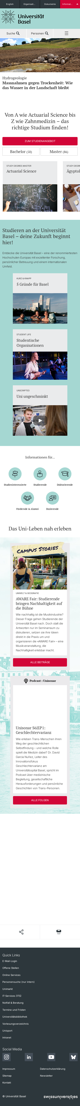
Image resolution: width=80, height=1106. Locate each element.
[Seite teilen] (21, 932)
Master (59, 151)
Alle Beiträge (40, 662)
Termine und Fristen (14, 1009)
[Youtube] (51, 1057)
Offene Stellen (10, 967)
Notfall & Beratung (12, 1002)
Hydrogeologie (40, 83)
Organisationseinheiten (31, 4)
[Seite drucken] (59, 932)
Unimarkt (7, 988)
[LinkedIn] (29, 1057)
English (10, 4)
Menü (66, 33)
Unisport (7, 1030)
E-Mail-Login (9, 961)
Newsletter (46, 1075)
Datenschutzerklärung (52, 1068)
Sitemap (7, 1075)
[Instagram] (6, 1057)
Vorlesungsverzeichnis (15, 1023)
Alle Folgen (40, 800)
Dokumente (50, 4)
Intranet (6, 1037)
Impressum (8, 1068)
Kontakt (6, 1082)
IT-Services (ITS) (11, 995)
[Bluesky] (73, 1057)
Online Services (11, 974)
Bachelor (21, 151)
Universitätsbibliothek (14, 1016)
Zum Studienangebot (40, 141)
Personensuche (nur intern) (18, 981)
